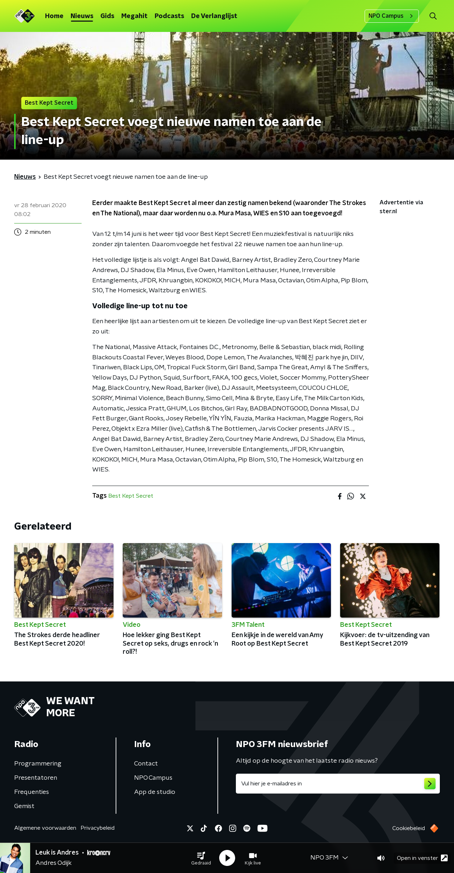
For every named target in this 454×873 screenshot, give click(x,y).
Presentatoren (35, 778)
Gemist (24, 806)
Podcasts (169, 16)
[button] (201, 858)
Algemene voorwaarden (45, 828)
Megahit (134, 16)
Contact (146, 764)
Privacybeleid (98, 828)
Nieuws (82, 16)
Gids (107, 16)
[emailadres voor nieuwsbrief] (338, 784)
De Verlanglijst (214, 16)
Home (54, 16)
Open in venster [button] (422, 858)
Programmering (37, 764)
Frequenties (31, 792)
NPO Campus (392, 16)
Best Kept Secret (130, 496)
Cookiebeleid (408, 828)
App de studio (154, 792)
